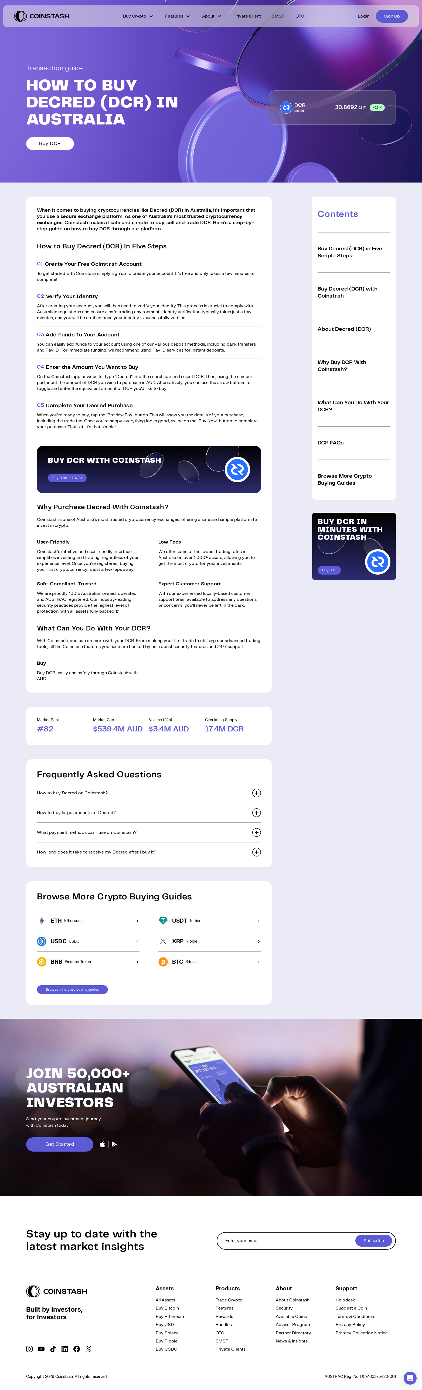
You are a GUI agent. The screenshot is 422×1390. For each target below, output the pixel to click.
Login (363, 16)
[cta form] (306, 1241)
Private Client (247, 16)
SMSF (278, 16)
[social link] (29, 1349)
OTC (299, 16)
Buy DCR (50, 143)
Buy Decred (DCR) (67, 478)
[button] (149, 793)
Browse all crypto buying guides (72, 989)
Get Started (59, 1144)
